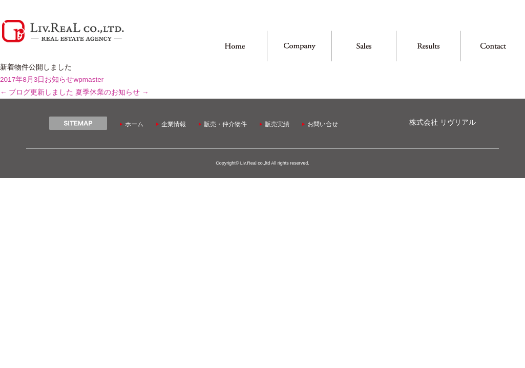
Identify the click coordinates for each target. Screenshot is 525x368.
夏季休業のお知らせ (112, 92)
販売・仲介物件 (225, 124)
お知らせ (59, 79)
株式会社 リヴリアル (442, 122)
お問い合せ (322, 124)
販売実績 (277, 124)
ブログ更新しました (36, 92)
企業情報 (173, 124)
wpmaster (88, 79)
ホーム (134, 124)
